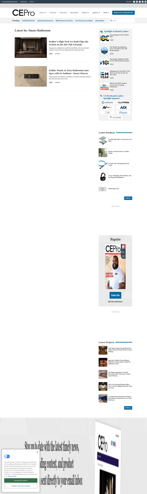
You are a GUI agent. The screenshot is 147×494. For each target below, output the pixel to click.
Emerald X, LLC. (117, 482)
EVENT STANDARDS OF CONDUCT (89, 485)
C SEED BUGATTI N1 (28, 20)
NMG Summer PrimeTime (64, 20)
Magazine (76, 456)
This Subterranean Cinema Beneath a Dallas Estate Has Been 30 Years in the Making (120, 330)
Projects (63, 13)
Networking (50, 451)
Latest (41, 13)
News (50, 53)
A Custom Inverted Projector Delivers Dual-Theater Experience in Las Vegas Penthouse (120, 378)
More (105, 13)
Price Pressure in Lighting (84, 20)
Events (84, 13)
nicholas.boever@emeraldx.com (108, 466)
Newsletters (77, 459)
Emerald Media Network (9, 1)
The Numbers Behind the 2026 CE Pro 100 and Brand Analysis (119, 60)
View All (128, 198)
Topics (52, 13)
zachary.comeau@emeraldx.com (108, 458)
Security (49, 464)
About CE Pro (77, 454)
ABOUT (49, 485)
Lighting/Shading (52, 461)
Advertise (24, 1)
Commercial (50, 454)
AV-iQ (32, 1)
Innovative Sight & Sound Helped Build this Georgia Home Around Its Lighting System (119, 342)
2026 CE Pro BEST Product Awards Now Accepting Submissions (118, 85)
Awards (95, 13)
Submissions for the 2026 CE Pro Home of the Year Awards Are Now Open (120, 72)
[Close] (37, 452)
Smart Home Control (52, 456)
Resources (74, 13)
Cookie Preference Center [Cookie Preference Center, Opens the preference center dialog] (20, 486)
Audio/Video (50, 459)
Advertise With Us (78, 451)
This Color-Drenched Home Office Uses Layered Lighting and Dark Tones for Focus (120, 366)
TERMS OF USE (122, 485)
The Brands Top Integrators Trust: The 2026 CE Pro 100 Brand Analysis (118, 48)
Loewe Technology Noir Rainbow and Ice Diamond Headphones (119, 176)
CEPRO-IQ (76, 461)
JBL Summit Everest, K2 (45, 20)
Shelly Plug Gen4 (113, 188)
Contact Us (103, 469)
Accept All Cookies (20, 480)
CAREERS (55, 485)
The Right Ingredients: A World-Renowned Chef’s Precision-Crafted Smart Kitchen (119, 354)
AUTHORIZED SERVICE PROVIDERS (69, 485)
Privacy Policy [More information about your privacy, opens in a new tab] (12, 476)
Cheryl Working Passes (103, 20)
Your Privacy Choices (107, 485)
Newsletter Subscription (123, 13)
